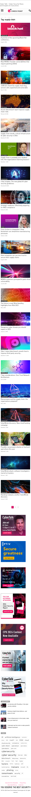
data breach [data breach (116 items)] (6, 758)
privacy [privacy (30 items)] (16, 770)
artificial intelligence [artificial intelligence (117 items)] (12, 737)
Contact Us (21, 785)
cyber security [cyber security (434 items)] (9, 755)
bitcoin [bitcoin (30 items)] (3, 740)
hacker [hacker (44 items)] (21, 761)
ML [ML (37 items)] (27, 767)
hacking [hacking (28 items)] (11, 763)
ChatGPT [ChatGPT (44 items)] (12, 740)
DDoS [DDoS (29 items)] (3, 761)
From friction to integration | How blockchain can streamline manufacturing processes (15, 231)
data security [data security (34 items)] (23, 758)
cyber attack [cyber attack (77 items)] (6, 746)
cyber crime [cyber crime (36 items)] (13, 748)
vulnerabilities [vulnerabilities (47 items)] (5, 776)
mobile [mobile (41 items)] (3, 770)
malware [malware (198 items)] (15, 767)
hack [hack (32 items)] (17, 761)
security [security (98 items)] (17, 773)
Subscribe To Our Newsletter (11, 782)
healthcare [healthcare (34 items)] (17, 763)
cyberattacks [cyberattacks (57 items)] (5, 748)
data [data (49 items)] (25, 755)
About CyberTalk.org (12, 785)
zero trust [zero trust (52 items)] (13, 776)
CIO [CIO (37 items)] (17, 740)
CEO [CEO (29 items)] (7, 740)
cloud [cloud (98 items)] (27, 740)
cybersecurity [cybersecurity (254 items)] (8, 751)
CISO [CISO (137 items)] (21, 740)
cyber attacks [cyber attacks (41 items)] (24, 745)
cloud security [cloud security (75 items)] (6, 743)
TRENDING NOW (4, 35)
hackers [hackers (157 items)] (5, 764)
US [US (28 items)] (22, 773)
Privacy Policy (23, 782)
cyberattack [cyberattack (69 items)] (15, 746)
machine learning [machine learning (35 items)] (5, 767)
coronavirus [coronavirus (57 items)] (15, 743)
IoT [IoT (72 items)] (22, 764)
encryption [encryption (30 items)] (8, 761)
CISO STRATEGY (4, 107)
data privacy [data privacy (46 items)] (15, 758)
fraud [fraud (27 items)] (13, 761)
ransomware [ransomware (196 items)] (7, 773)
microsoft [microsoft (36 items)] (23, 767)
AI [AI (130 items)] (2, 737)
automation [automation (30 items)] (24, 737)
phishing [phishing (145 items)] (10, 770)
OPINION (3, 227)
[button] (29, 10)
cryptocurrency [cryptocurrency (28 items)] (24, 743)
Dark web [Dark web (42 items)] (20, 755)
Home (2, 17)
